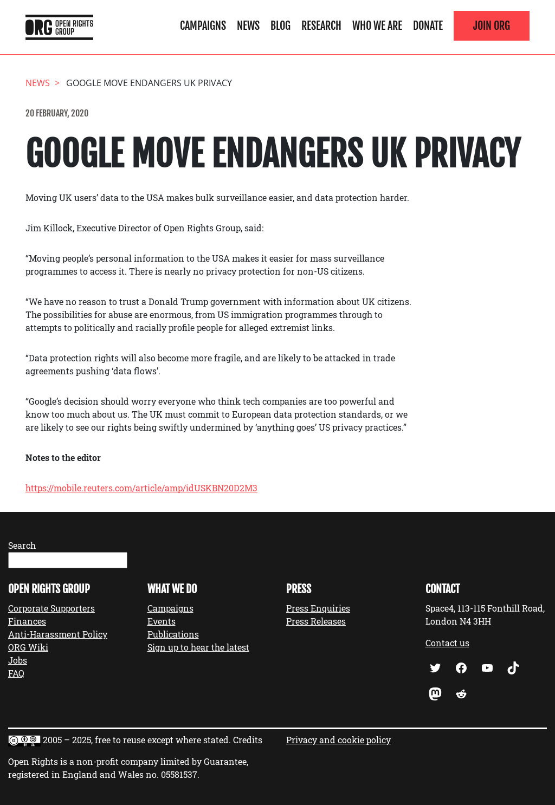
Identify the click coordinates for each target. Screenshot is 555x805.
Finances (27, 621)
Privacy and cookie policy (338, 739)
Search (22, 545)
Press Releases (316, 621)
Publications (173, 634)
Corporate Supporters (51, 608)
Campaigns (203, 25)
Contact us (447, 642)
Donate (428, 25)
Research (321, 25)
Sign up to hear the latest (198, 647)
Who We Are (377, 25)
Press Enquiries (318, 608)
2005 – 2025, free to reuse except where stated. (137, 739)
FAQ (16, 673)
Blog (280, 25)
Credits (247, 739)
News (248, 25)
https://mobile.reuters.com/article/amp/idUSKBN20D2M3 (141, 488)
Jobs (17, 660)
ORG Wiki (28, 647)
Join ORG (491, 25)
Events (161, 621)
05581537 (179, 774)
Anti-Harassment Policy (57, 634)
